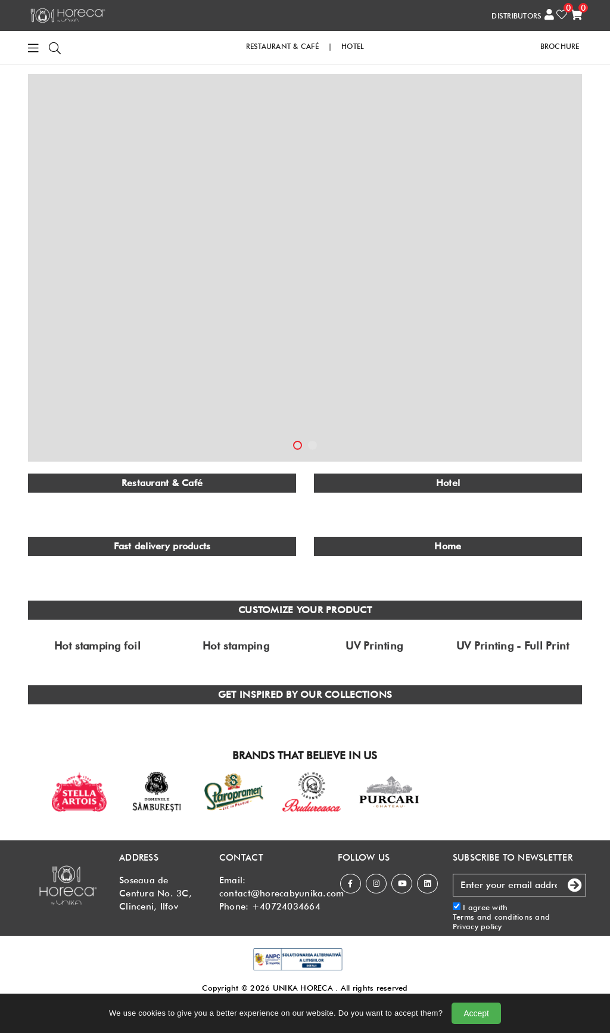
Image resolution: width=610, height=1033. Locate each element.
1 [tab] (297, 445)
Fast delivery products (162, 546)
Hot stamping (236, 646)
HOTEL (352, 46)
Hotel (448, 482)
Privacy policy (477, 926)
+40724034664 (286, 906)
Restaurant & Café (162, 482)
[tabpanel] (305, 268)
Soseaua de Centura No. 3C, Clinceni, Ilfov (155, 893)
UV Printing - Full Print (512, 646)
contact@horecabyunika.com (281, 893)
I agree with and (501, 917)
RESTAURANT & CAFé (282, 46)
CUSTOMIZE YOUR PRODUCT (305, 610)
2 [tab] (312, 445)
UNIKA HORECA (303, 987)
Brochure (560, 46)
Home (447, 546)
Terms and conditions (493, 916)
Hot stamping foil (97, 646)
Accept (476, 1013)
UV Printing (374, 646)
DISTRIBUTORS (516, 15)
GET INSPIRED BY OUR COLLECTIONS (305, 694)
